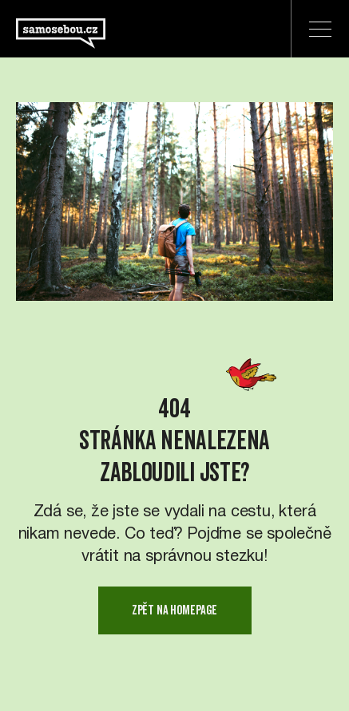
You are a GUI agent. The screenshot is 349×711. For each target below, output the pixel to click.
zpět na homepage (174, 610)
